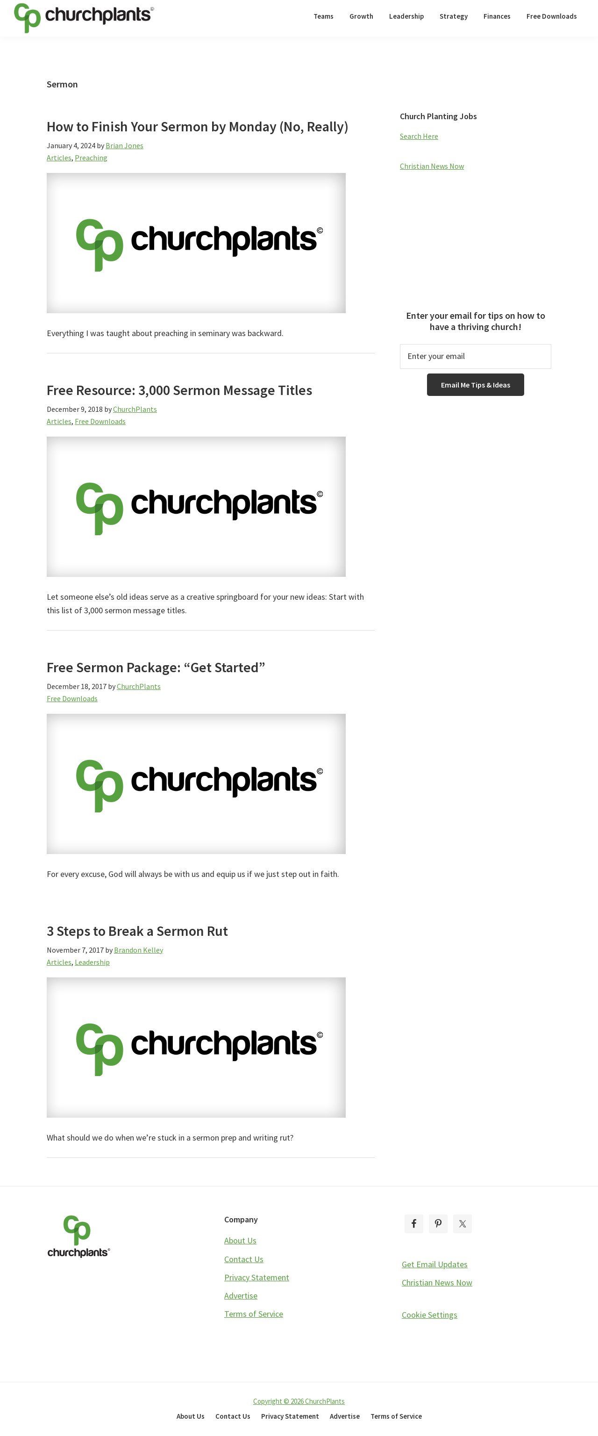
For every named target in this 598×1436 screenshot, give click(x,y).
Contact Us (243, 1259)
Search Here (419, 136)
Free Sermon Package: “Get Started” (156, 667)
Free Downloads (100, 421)
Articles (59, 157)
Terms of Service (253, 1313)
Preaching (91, 157)
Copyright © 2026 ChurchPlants (299, 1401)
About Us (240, 1240)
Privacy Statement (256, 1277)
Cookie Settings (429, 1314)
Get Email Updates (435, 1264)
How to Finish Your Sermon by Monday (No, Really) (198, 126)
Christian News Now (432, 166)
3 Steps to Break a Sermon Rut (137, 931)
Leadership (92, 962)
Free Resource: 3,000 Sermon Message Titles (179, 390)
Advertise (240, 1295)
